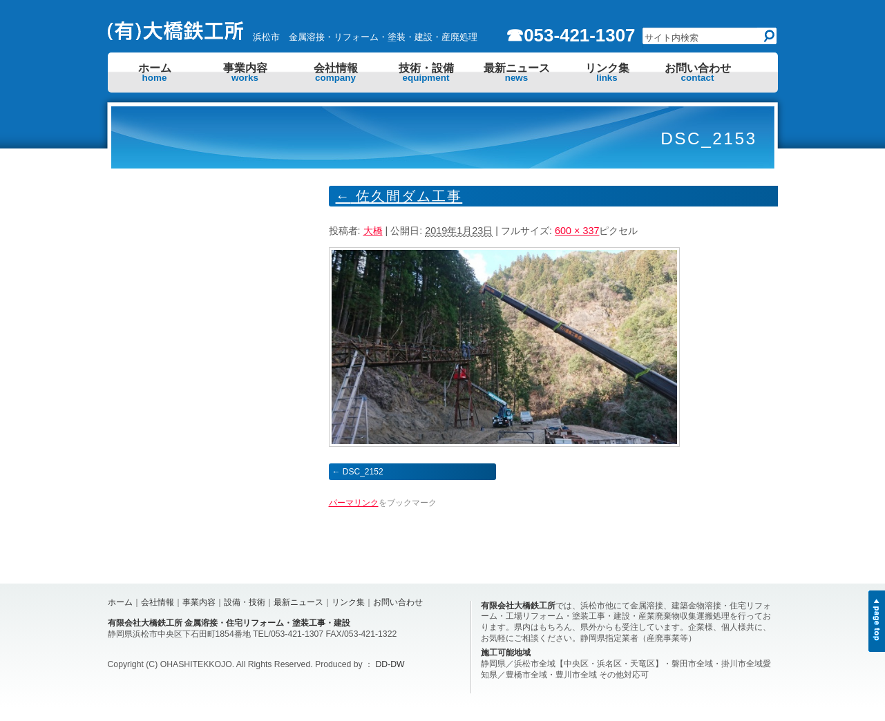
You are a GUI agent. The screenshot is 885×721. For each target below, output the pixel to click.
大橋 (373, 230)
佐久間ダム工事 (399, 196)
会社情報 (335, 72)
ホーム (154, 72)
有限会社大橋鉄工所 (518, 606)
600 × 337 (577, 230)
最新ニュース (516, 72)
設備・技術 (244, 602)
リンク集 (607, 72)
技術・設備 (426, 72)
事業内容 (245, 72)
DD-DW (390, 664)
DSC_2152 (363, 472)
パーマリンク (354, 503)
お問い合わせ (697, 72)
